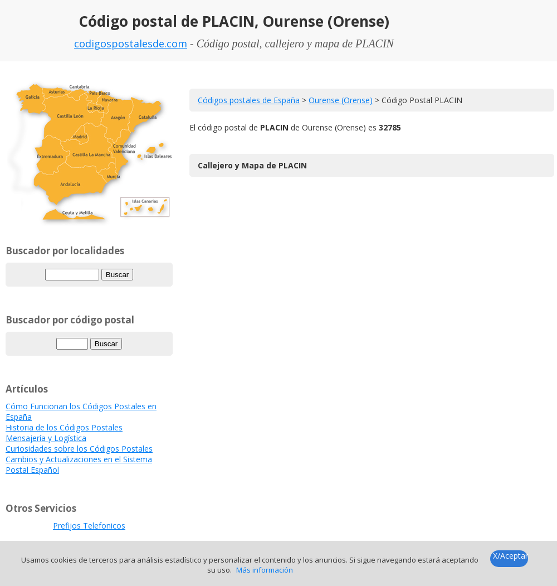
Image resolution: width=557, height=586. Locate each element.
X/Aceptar (510, 555)
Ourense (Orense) (341, 100)
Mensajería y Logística (46, 438)
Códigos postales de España (249, 100)
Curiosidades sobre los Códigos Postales (79, 448)
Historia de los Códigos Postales (64, 427)
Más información (264, 570)
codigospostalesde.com (130, 43)
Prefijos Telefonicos (89, 525)
